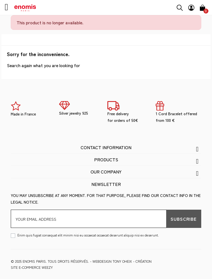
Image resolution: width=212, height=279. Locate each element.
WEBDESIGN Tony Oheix (112, 261)
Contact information (106, 147)
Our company (106, 171)
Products (106, 159)
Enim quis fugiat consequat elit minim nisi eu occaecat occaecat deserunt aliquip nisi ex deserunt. (88, 235)
